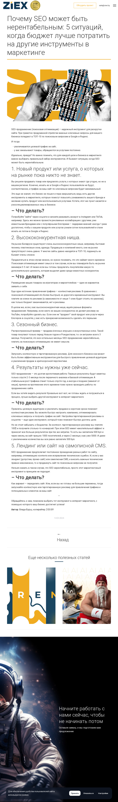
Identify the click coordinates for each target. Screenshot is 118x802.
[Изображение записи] (46, 595)
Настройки (103, 793)
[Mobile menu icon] (115, 5)
